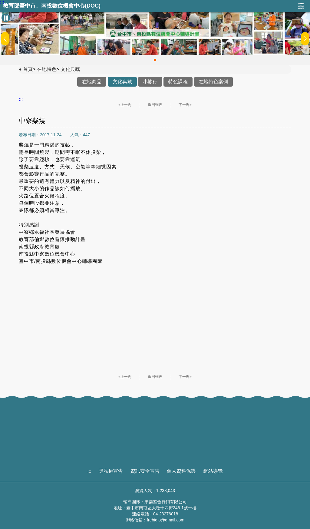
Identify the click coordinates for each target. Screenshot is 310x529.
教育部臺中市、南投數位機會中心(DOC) (52, 6)
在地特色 (46, 69)
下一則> (185, 105)
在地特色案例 (213, 81)
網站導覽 (213, 471)
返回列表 (155, 105)
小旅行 (150, 81)
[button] (155, 60)
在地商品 (91, 81)
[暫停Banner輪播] (6, 18)
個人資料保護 (181, 471)
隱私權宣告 (111, 471)
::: (2, 2)
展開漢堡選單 (301, 6)
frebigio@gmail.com (165, 519)
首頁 (28, 69)
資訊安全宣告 (145, 471)
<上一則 (124, 105)
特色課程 (178, 81)
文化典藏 (70, 69)
